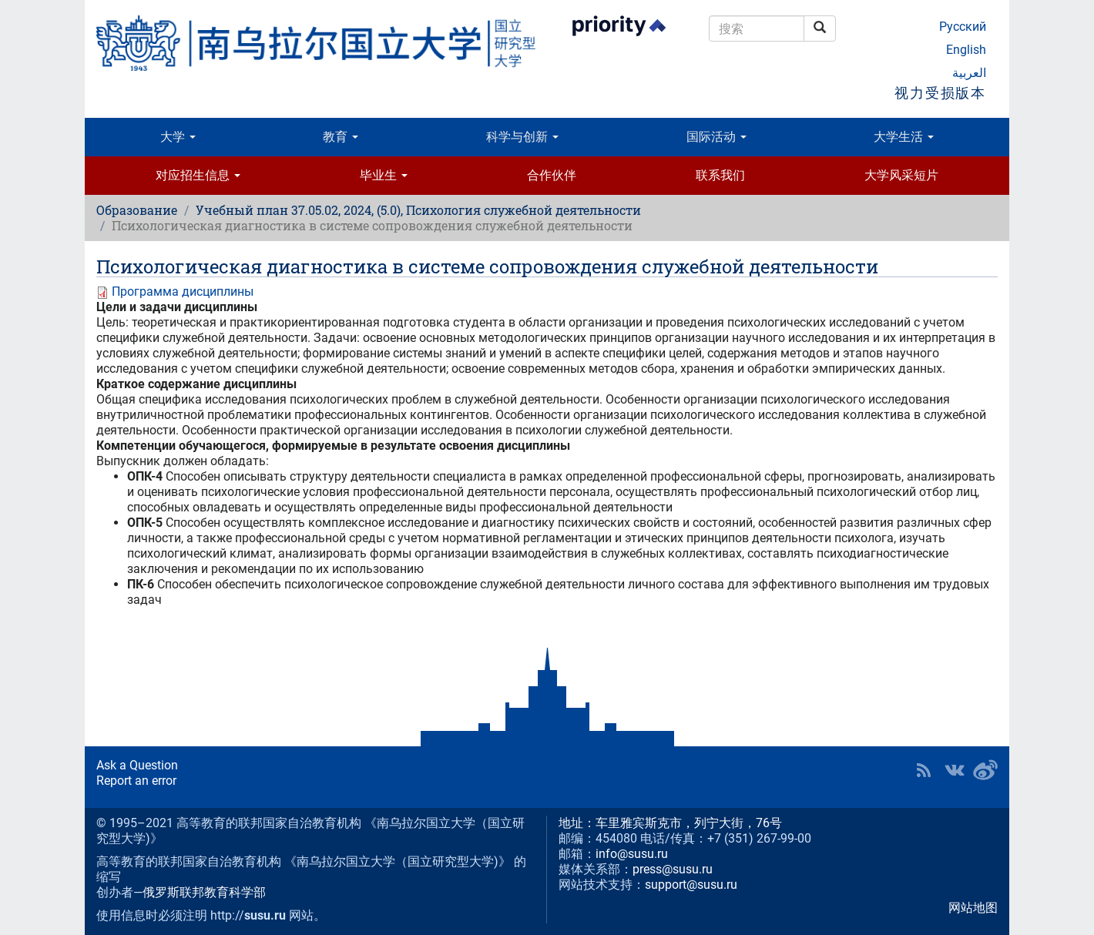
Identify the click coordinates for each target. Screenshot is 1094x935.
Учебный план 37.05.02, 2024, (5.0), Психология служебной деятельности (418, 210)
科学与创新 (522, 136)
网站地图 (973, 907)
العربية (969, 72)
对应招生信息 (198, 175)
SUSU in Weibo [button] (985, 770)
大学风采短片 (901, 175)
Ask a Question (137, 765)
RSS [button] (923, 770)
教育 (340, 136)
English (966, 49)
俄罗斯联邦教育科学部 (204, 892)
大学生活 (904, 136)
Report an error (136, 780)
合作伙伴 (551, 175)
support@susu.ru (691, 884)
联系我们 (720, 175)
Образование (136, 210)
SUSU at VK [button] (954, 770)
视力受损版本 (940, 93)
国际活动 (716, 136)
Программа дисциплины (182, 291)
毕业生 (384, 175)
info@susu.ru (632, 853)
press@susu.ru (673, 869)
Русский (962, 26)
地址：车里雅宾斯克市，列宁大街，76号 (670, 823)
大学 (178, 136)
